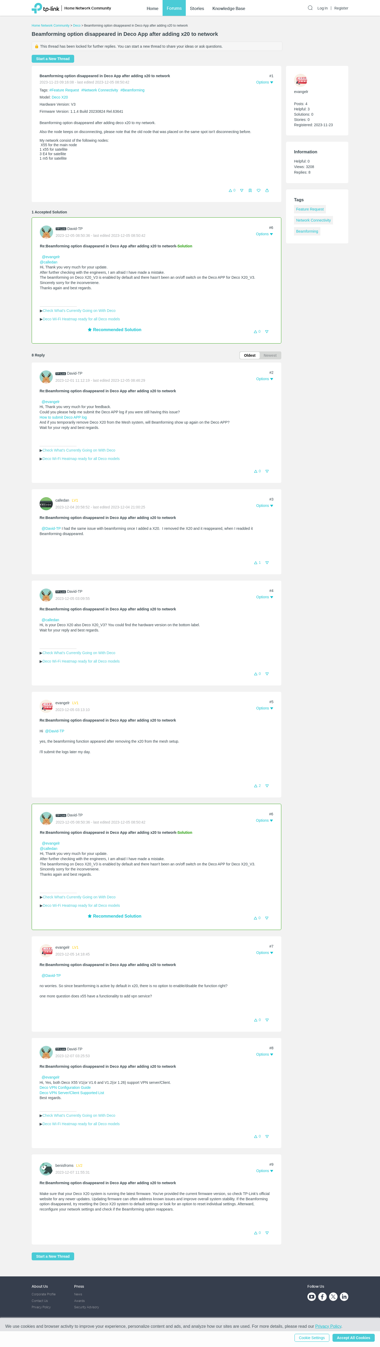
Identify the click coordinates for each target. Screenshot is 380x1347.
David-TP (75, 229)
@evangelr (51, 257)
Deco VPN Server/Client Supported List (72, 1093)
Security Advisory (86, 1307)
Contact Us (40, 1301)
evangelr (62, 703)
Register (341, 8)
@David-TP (51, 528)
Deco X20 (60, 97)
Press (79, 1286)
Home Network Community (50, 25)
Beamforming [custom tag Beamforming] (307, 231)
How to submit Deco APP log (63, 417)
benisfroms (64, 1165)
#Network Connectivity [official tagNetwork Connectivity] (100, 90)
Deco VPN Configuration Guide (65, 1087)
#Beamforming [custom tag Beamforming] (133, 90)
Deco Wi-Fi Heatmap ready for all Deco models (81, 319)
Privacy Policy (41, 1307)
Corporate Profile (44, 1294)
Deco (76, 25)
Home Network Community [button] (87, 8)
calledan (62, 500)
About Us (40, 1286)
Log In (322, 8)
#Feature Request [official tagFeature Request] (64, 90)
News (78, 1294)
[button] (267, 190)
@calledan (48, 262)
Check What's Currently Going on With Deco (79, 310)
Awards (79, 1301)
